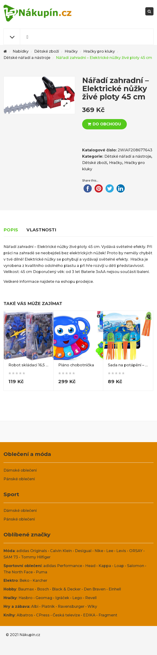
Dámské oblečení (20, 470)
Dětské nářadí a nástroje (27, 57)
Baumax (26, 589)
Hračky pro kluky (99, 51)
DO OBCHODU (107, 124)
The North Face (18, 572)
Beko (24, 580)
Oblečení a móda (27, 454)
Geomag (44, 598)
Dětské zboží (46, 51)
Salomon (135, 566)
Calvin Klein (61, 551)
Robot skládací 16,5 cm (30, 365)
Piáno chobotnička (76, 365)
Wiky (92, 606)
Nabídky (21, 51)
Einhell (115, 589)
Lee (109, 551)
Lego (77, 598)
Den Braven (95, 589)
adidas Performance (62, 566)
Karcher (40, 580)
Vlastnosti (41, 230)
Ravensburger (71, 606)
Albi (34, 606)
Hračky (71, 51)
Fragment (108, 615)
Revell (91, 598)
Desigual (83, 551)
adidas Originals (31, 551)
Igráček (62, 598)
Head (90, 566)
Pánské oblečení (19, 479)
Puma (41, 572)
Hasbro (25, 598)
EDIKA (89, 615)
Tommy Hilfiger (36, 557)
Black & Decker (66, 589)
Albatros (25, 615)
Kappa (105, 566)
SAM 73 (11, 557)
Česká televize (66, 615)
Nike (99, 551)
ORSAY (135, 551)
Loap (119, 566)
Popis (11, 230)
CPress (43, 615)
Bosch (43, 589)
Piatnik (48, 606)
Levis (121, 551)
